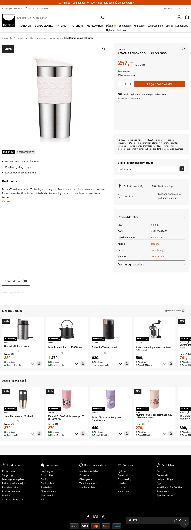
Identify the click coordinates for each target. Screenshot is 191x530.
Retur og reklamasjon (13, 483)
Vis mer (6, 201)
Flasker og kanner (38, 38)
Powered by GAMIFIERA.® (13, 292)
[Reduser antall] (120, 84)
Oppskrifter (47, 475)
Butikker (121, 30)
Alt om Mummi (49, 491)
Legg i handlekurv (159, 84)
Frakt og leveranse (12, 491)
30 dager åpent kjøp (11, 8)
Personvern (163, 491)
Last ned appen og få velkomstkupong (169, 195)
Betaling (6, 495)
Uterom (122, 487)
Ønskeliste (46, 487)
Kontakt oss (8, 471)
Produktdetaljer (128, 217)
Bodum (121, 49)
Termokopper (55, 38)
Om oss (161, 471)
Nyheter (110, 30)
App (159, 483)
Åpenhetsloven (165, 495)
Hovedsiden (7, 38)
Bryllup (169, 25)
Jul (42, 499)
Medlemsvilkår (87, 487)
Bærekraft (162, 475)
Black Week (47, 495)
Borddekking (21, 38)
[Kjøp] (39, 363)
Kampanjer (139, 25)
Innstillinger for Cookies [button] (169, 487)
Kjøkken (122, 471)
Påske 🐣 (111, 25)
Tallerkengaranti (88, 483)
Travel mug (157, 250)
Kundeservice (183, 8)
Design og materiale (131, 264)
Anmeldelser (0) (15, 281)
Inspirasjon (47, 471)
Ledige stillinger (165, 479)
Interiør (122, 483)
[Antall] (125, 84)
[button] (183, 48)
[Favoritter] (32, 363)
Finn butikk (168, 8)
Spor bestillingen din (13, 499)
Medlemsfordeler (88, 471)
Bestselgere (125, 25)
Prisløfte (128, 196)
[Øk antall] (130, 84)
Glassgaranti (86, 479)
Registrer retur (10, 487)
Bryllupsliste (47, 483)
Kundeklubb (181, 25)
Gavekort (123, 475)
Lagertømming (156, 25)
